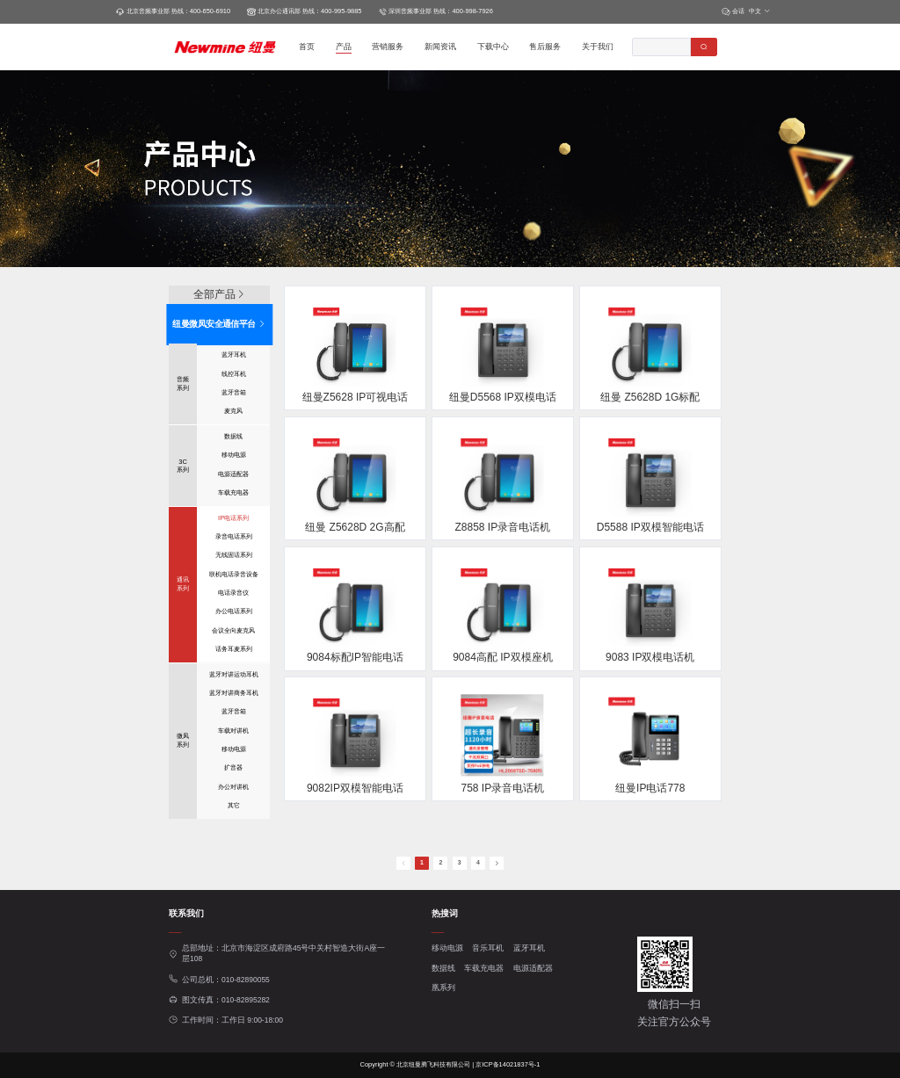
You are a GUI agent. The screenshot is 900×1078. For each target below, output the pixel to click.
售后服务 (545, 46)
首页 (307, 46)
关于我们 (597, 46)
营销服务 (387, 46)
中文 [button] (759, 11)
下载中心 (493, 46)
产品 (344, 46)
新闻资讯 (440, 46)
